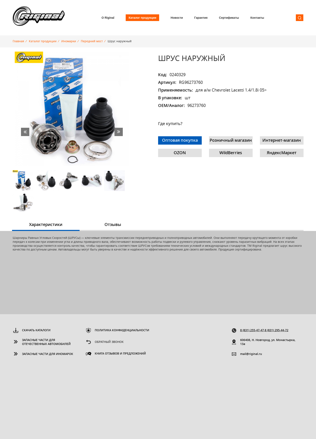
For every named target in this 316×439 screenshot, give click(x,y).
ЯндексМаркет (281, 153)
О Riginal (108, 17)
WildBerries (230, 153)
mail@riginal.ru (251, 354)
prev (25, 132)
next (118, 132)
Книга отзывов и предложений (120, 353)
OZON (180, 153)
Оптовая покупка (180, 140)
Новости (177, 17)
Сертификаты (229, 17)
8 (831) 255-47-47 (252, 330)
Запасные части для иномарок (47, 354)
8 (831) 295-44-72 (276, 330)
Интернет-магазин (281, 140)
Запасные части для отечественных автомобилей (46, 342)
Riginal (39, 17)
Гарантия (201, 17)
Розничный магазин (231, 140)
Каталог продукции (142, 17)
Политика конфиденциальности (122, 330)
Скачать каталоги (36, 330)
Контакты (257, 17)
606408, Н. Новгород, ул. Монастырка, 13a (267, 342)
